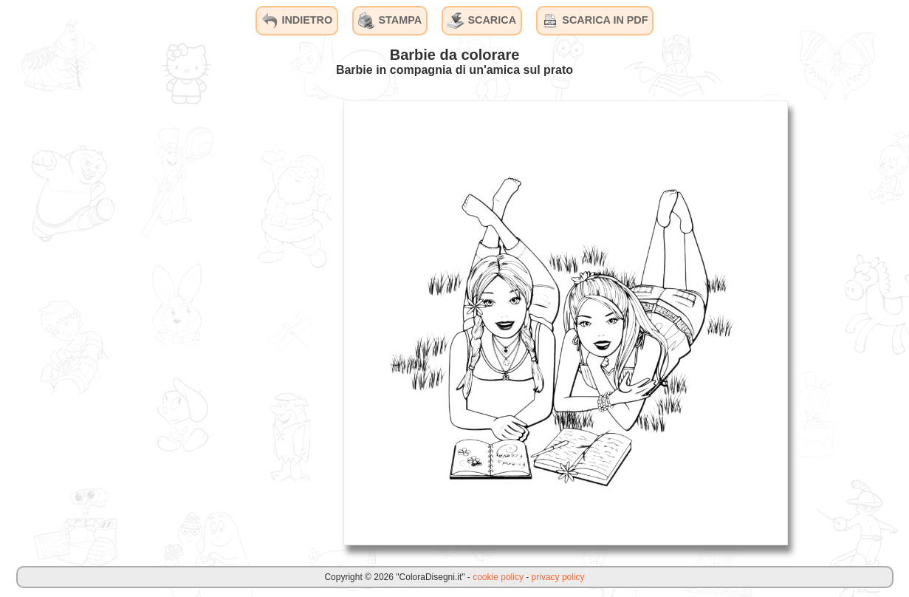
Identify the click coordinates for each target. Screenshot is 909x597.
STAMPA (390, 21)
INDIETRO (296, 21)
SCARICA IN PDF (594, 21)
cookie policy (498, 577)
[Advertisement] (221, 322)
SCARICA (481, 21)
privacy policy (558, 577)
